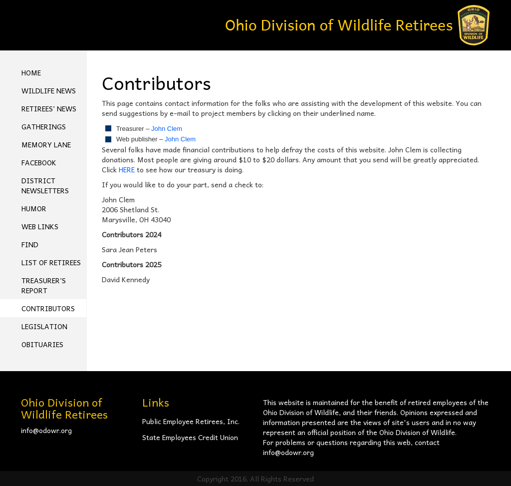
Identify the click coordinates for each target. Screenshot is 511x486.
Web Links (39, 226)
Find (29, 244)
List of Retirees (51, 262)
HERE (127, 169)
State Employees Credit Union (190, 437)
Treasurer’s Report (43, 285)
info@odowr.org (46, 430)
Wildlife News (48, 90)
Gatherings (43, 126)
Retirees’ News (48, 108)
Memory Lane (46, 144)
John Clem (166, 128)
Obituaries (42, 344)
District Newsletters (45, 185)
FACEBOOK (38, 162)
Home (31, 72)
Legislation (44, 326)
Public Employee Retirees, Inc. (191, 421)
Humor (33, 208)
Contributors (48, 308)
